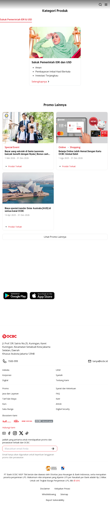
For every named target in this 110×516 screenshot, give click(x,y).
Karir (58, 398)
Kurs (4, 404)
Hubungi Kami (8, 427)
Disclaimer (45, 488)
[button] (53, 449)
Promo (5, 388)
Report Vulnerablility (55, 500)
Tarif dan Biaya (9, 398)
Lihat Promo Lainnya (55, 236)
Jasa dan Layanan (10, 393)
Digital (5, 380)
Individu (5, 370)
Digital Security (63, 409)
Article (59, 404)
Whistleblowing (49, 494)
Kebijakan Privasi (62, 488)
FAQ (58, 393)
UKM (58, 370)
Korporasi (6, 375)
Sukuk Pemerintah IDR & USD (16, 19)
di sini (76, 480)
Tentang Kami (62, 380)
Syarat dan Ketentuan (66, 388)
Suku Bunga (7, 409)
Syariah (59, 375)
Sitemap (64, 494)
